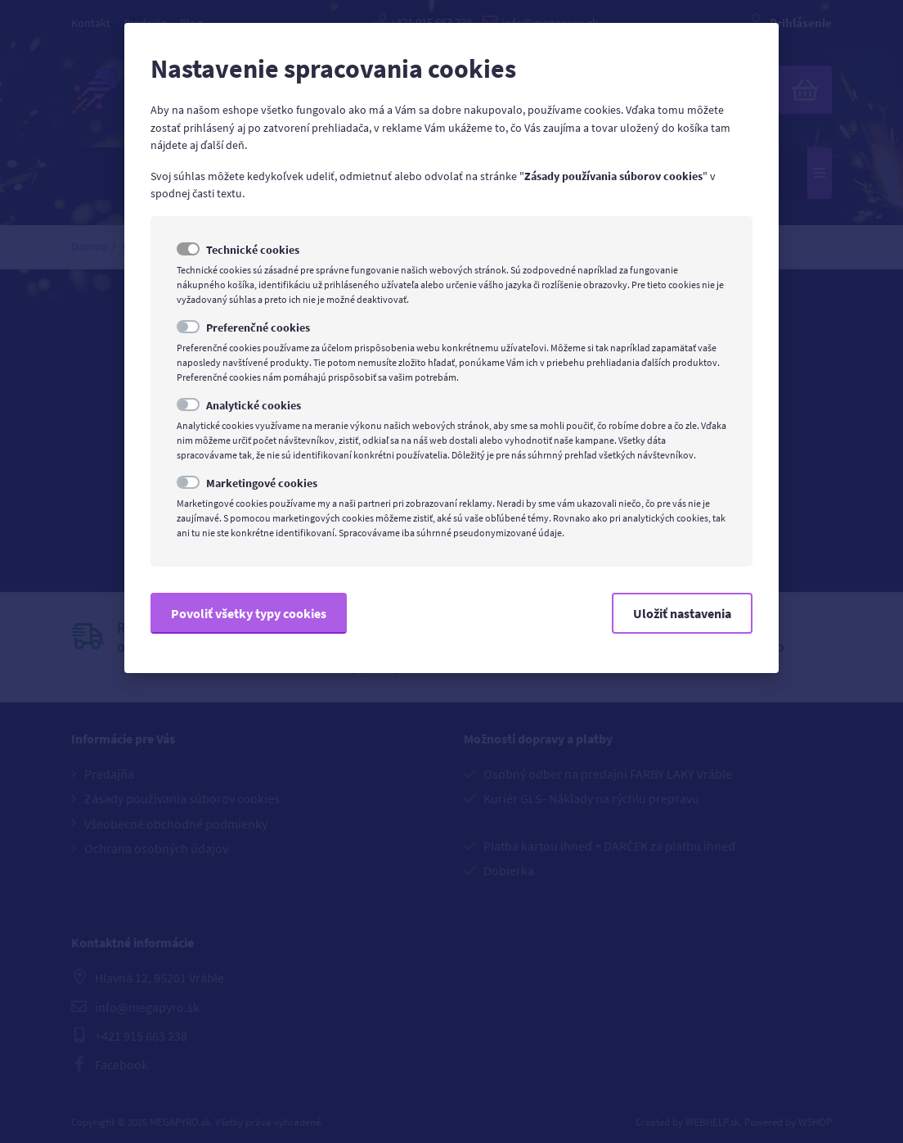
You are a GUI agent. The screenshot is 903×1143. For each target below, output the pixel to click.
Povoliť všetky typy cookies (248, 613)
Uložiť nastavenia (682, 613)
